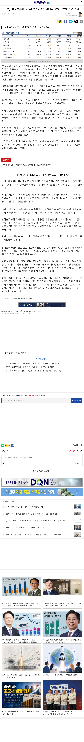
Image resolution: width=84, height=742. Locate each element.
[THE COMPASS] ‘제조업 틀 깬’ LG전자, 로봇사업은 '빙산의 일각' (30, 367)
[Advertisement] (42, 332)
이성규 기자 (21, 353)
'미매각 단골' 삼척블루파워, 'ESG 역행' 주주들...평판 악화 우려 (27, 165)
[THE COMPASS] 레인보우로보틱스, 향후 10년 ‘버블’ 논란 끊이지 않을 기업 (33, 363)
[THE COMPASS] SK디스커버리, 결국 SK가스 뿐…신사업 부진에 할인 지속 (33, 371)
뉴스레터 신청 (76, 400)
